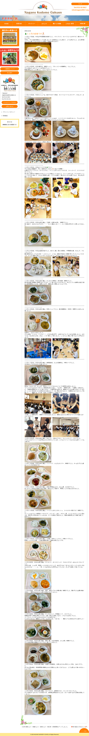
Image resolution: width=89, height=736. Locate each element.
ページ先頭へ (84, 731)
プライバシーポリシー (9, 112)
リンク (80, 4)
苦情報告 (5, 115)
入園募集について (10, 69)
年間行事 (82, 23)
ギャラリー (31, 23)
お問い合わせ (9, 106)
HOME (6, 23)
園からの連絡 (57, 23)
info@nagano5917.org (80, 10)
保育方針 (19, 23)
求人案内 (9, 73)
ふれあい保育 (70, 23)
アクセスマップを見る (9, 102)
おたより (44, 23)
